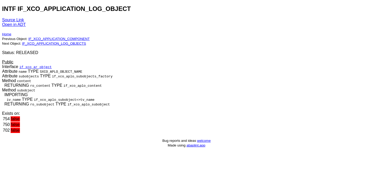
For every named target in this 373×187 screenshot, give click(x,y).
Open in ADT (14, 24)
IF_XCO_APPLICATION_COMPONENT (59, 39)
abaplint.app (196, 145)
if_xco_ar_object (35, 66)
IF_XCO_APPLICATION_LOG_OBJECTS (54, 43)
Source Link (13, 20)
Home (6, 34)
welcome (204, 141)
